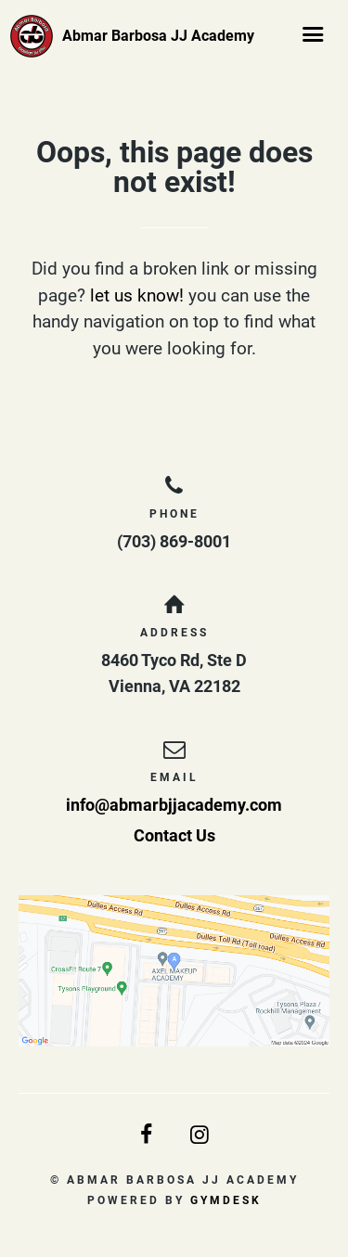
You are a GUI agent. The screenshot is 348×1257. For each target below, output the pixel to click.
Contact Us (174, 835)
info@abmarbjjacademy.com (174, 804)
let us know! (137, 295)
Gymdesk (226, 1200)
